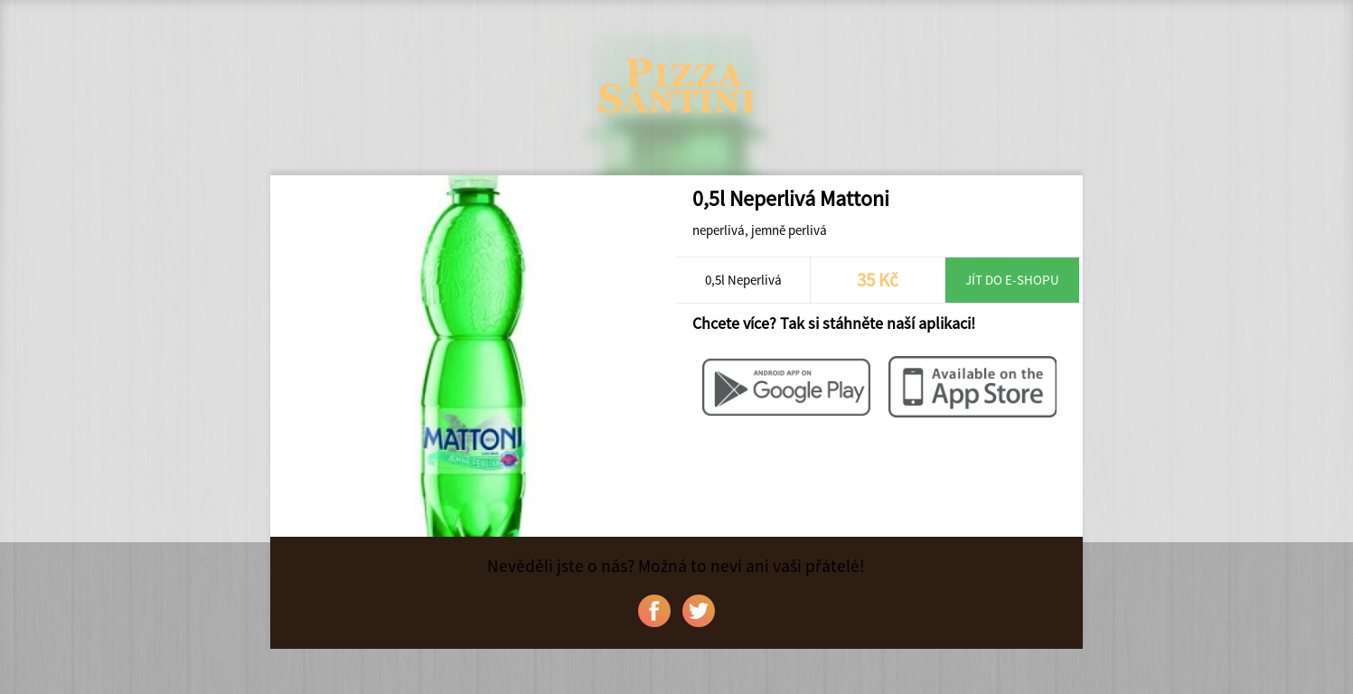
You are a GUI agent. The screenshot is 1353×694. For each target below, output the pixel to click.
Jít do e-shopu (1012, 279)
